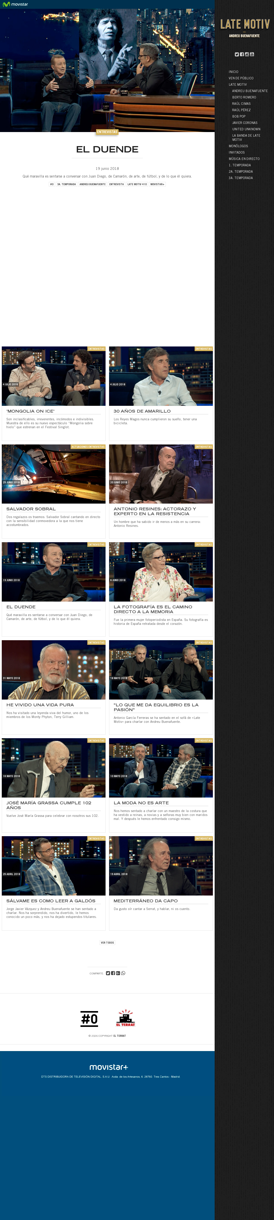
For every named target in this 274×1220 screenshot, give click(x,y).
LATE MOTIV (238, 85)
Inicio (233, 72)
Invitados (237, 152)
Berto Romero (244, 97)
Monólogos (238, 146)
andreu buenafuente (93, 184)
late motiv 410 (137, 184)
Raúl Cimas (241, 104)
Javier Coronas (245, 123)
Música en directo (244, 159)
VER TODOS (107, 943)
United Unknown (246, 129)
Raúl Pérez (241, 110)
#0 (51, 184)
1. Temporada (240, 165)
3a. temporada (66, 184)
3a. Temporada (241, 178)
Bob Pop (238, 116)
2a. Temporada (241, 172)
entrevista (116, 184)
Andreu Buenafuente (250, 91)
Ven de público (241, 78)
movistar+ (157, 184)
